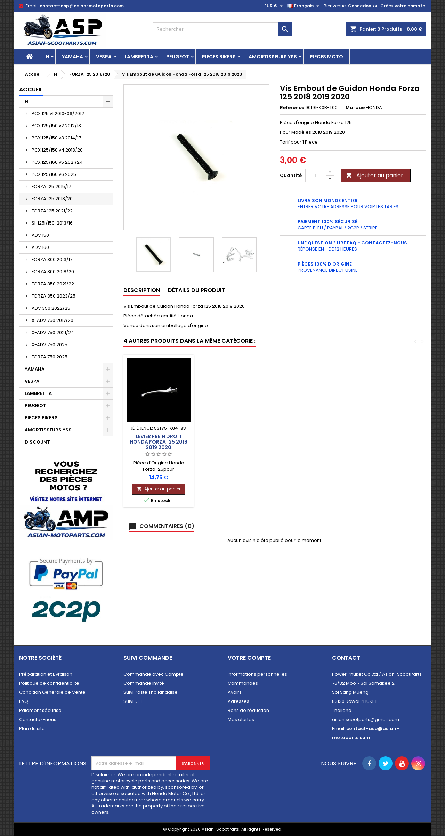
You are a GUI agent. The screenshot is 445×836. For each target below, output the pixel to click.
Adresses (238, 701)
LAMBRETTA (138, 56)
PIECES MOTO (326, 56)
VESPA (104, 56)
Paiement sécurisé (40, 710)
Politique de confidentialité (49, 683)
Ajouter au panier (374, 175)
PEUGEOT (177, 56)
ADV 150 (40, 235)
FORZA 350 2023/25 (53, 296)
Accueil (31, 90)
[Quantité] (315, 175)
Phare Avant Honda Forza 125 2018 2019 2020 (235, 442)
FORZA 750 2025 (49, 357)
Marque (355, 108)
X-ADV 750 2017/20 (52, 320)
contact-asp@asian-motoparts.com (82, 6)
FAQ (23, 701)
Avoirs (235, 692)
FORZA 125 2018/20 (52, 198)
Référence (292, 108)
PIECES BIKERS (219, 56)
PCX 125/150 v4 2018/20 (57, 150)
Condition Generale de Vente (52, 692)
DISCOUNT (37, 442)
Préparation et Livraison (45, 674)
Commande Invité (143, 683)
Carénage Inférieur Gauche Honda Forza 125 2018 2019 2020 (159, 448)
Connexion (359, 6)
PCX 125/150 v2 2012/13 (56, 125)
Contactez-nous (37, 719)
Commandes (243, 683)
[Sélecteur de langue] (304, 6)
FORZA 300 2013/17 (52, 259)
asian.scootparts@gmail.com (365, 719)
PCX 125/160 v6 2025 (54, 174)
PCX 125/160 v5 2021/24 (57, 162)
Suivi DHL (133, 701)
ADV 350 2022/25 (51, 308)
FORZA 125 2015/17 (51, 186)
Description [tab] (141, 290)
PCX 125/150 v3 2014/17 (56, 138)
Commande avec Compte (153, 674)
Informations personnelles (257, 674)
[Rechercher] (222, 29)
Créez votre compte (402, 6)
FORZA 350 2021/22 (53, 284)
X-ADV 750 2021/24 (53, 332)
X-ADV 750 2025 (49, 344)
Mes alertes (241, 719)
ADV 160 (40, 247)
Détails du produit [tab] (196, 290)
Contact (346, 658)
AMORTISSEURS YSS (273, 56)
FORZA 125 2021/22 (52, 211)
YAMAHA (72, 56)
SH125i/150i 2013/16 (52, 223)
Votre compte (249, 658)
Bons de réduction (248, 710)
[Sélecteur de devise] (274, 6)
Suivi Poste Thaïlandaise (150, 692)
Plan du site (32, 728)
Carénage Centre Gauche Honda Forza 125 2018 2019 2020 (313, 448)
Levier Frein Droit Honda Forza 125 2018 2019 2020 (390, 442)
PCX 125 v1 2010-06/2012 (58, 113)
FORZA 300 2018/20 (53, 271)
